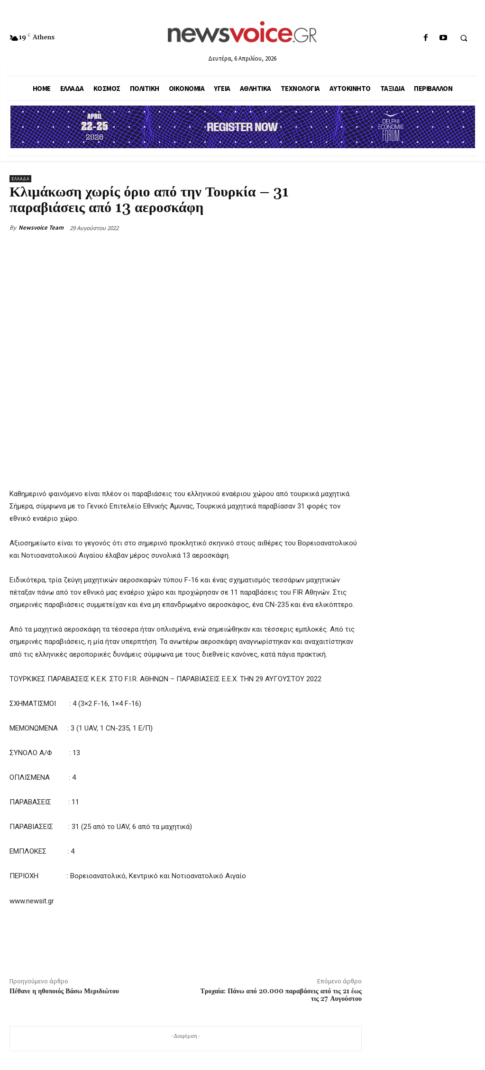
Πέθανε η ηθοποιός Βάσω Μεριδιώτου (64, 991)
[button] (464, 38)
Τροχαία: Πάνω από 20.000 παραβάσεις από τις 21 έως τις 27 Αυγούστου (281, 995)
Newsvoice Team (41, 227)
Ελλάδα (20, 178)
